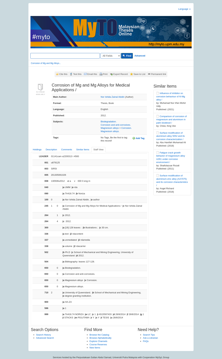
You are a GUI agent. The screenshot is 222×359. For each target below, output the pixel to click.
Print (105, 74)
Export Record (120, 74)
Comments (66, 149)
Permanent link (158, 74)
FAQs (146, 341)
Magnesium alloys (110, 128)
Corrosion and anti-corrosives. (116, 125)
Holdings (37, 149)
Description (51, 149)
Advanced (139, 55)
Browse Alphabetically (100, 338)
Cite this (63, 74)
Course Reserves (98, 344)
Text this (77, 74)
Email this (92, 74)
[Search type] (110, 56)
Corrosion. (126, 128)
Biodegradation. (109, 121)
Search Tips (149, 334)
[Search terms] (65, 56)
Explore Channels (98, 341)
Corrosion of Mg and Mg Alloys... (46, 63)
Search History (43, 334)
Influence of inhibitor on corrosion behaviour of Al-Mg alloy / (170, 96)
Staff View (98, 149)
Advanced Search (45, 338)
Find (127, 55)
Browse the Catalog (99, 334)
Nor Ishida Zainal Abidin (113, 97)
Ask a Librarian (150, 338)
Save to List (139, 74)
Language (184, 9)
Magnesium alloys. (110, 131)
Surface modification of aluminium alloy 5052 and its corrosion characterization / (170, 136)
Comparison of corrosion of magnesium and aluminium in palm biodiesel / (171, 119)
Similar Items (82, 149)
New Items (94, 347)
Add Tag (138, 138)
